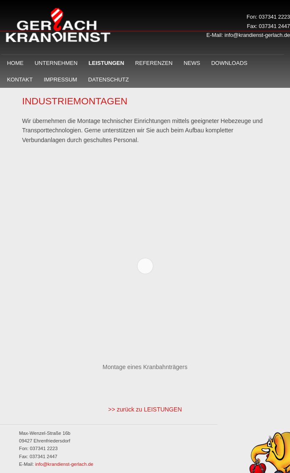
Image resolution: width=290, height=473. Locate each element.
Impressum (60, 79)
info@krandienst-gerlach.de (257, 35)
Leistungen (106, 63)
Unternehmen (55, 63)
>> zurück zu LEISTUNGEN (145, 409)
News (191, 63)
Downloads (229, 63)
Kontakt (19, 79)
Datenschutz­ (108, 79)
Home (15, 63)
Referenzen (153, 63)
